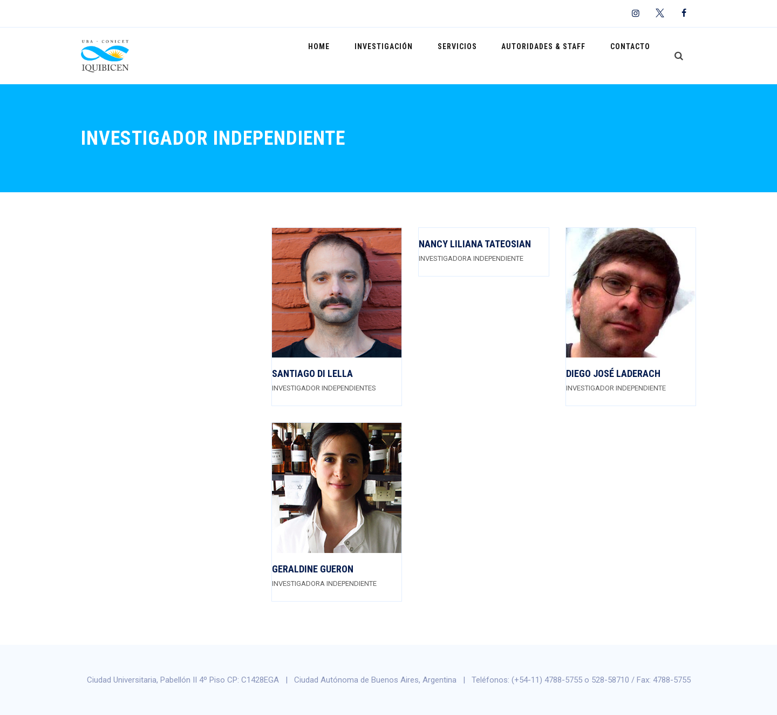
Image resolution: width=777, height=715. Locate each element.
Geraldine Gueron (312, 569)
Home (347, 55)
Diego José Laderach (613, 373)
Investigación (406, 55)
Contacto (633, 55)
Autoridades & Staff (553, 55)
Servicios (473, 55)
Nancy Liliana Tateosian (475, 243)
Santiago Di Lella (312, 373)
